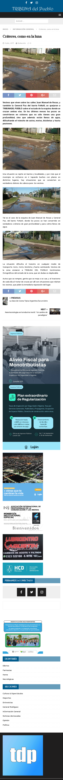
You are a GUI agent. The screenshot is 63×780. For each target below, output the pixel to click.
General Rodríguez (10, 706)
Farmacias (7, 670)
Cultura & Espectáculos (13, 693)
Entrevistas (8, 702)
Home (5, 674)
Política (6, 724)
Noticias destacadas (12, 715)
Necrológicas (8, 679)
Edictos (6, 665)
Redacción (22, 43)
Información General (11, 711)
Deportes (7, 697)
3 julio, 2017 (9, 43)
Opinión (6, 720)
